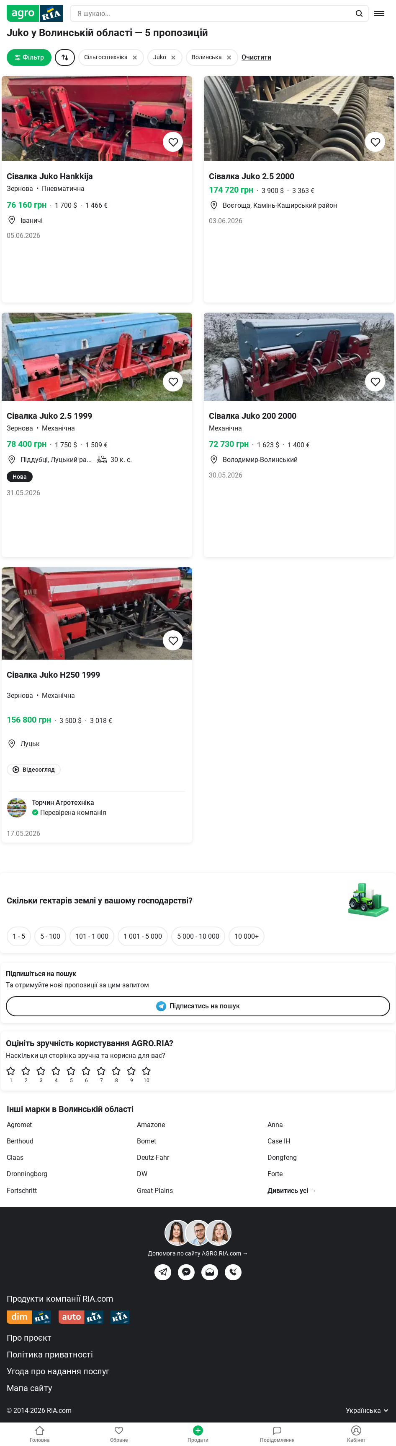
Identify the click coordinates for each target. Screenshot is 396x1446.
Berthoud (20, 1141)
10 (146, 1074)
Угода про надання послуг (58, 1371)
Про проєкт (29, 1338)
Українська (367, 1411)
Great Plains (155, 1191)
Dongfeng (282, 1157)
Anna (275, 1125)
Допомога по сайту (198, 1253)
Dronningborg (27, 1174)
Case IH (278, 1141)
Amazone (151, 1125)
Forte (275, 1174)
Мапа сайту (29, 1388)
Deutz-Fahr (153, 1157)
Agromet (19, 1125)
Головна (40, 1434)
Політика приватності (50, 1354)
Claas (15, 1157)
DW (142, 1174)
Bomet (146, 1141)
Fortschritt (22, 1191)
